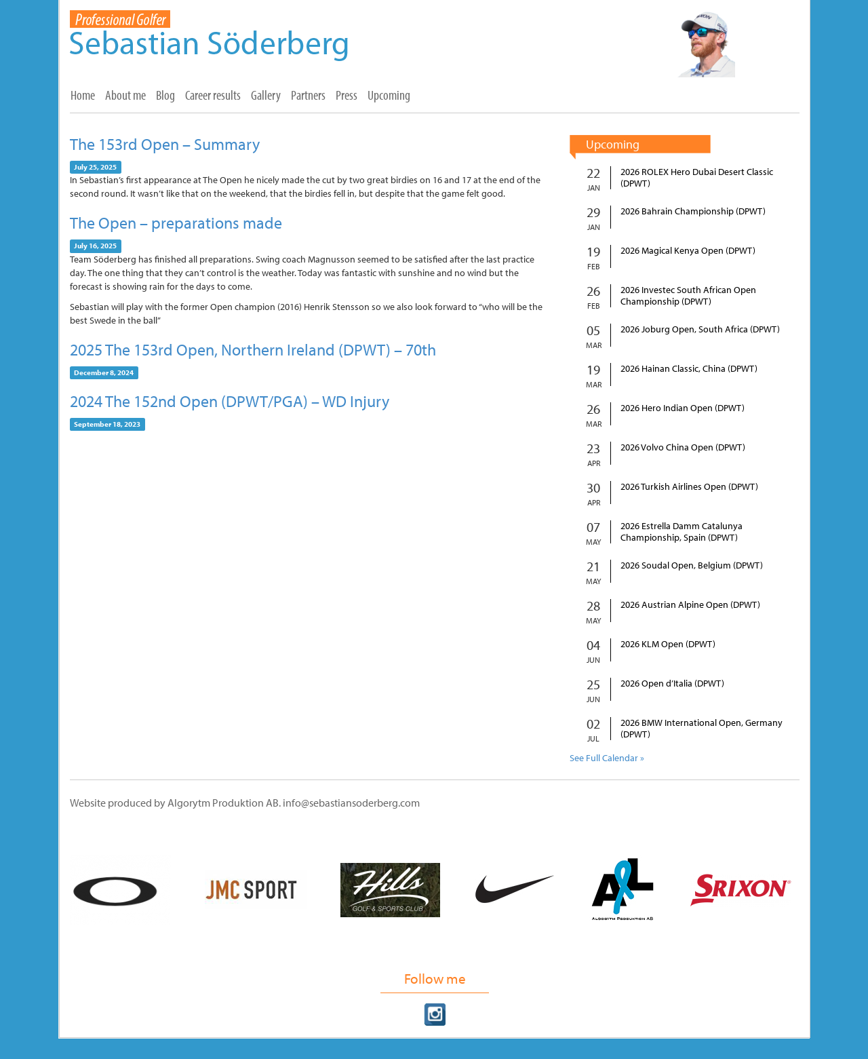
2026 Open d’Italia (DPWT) (672, 683)
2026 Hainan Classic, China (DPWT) (688, 368)
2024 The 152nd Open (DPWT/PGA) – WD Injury (229, 401)
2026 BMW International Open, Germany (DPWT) (701, 728)
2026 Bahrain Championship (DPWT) (693, 211)
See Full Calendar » (607, 758)
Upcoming (389, 95)
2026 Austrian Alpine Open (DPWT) (690, 605)
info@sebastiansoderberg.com (351, 802)
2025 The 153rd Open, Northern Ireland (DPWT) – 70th (253, 349)
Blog (165, 95)
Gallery (266, 95)
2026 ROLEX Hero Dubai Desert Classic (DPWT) (696, 177)
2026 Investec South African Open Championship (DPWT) (688, 295)
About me (125, 95)
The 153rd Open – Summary (165, 144)
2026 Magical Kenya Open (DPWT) (687, 250)
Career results (213, 95)
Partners (308, 95)
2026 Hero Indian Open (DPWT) (682, 408)
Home (83, 95)
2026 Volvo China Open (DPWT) (682, 447)
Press (346, 95)
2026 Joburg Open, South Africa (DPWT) (700, 329)
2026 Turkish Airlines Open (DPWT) (689, 487)
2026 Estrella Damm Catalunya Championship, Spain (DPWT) (681, 531)
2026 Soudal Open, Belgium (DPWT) (691, 565)
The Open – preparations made (176, 222)
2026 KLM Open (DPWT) (667, 644)
